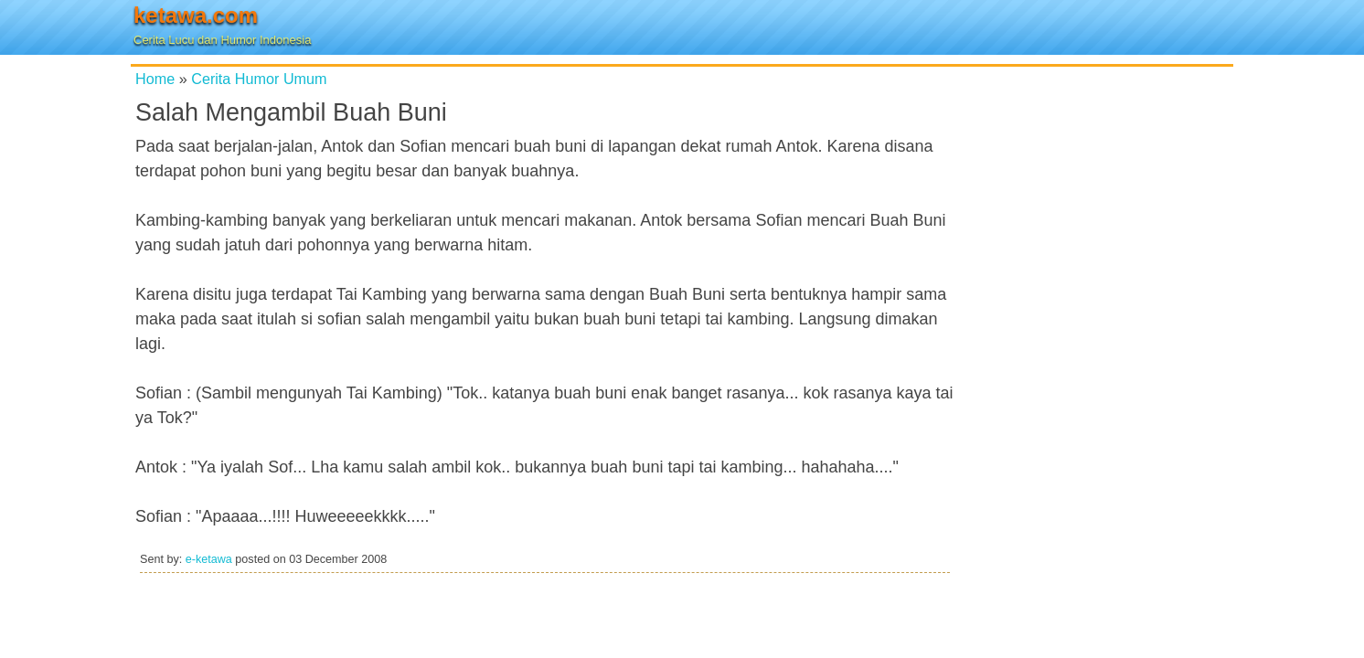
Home (155, 78)
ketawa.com (195, 15)
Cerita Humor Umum (258, 78)
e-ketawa (209, 559)
